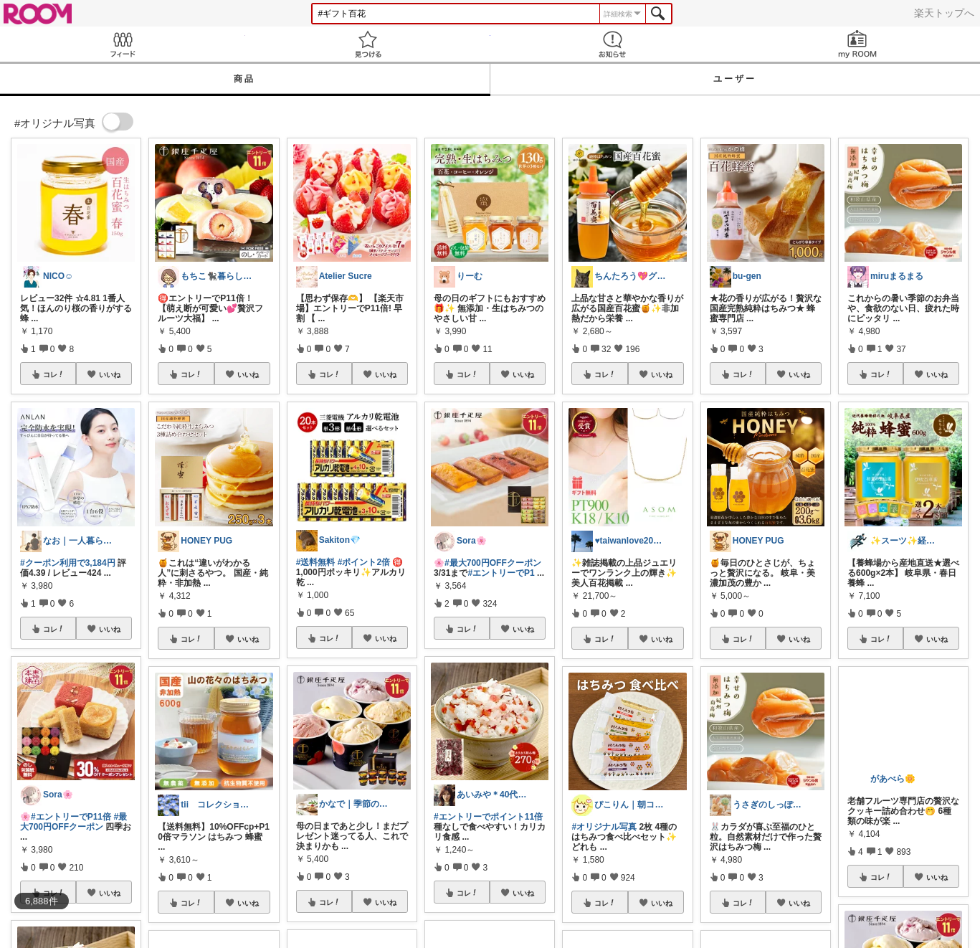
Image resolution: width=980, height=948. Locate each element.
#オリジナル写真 (604, 827)
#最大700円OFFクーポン (73, 822)
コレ (54, 374)
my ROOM (857, 44)
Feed (122, 44)
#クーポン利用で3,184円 (67, 563)
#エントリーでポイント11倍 (488, 817)
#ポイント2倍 (364, 562)
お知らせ (613, 44)
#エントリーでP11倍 (71, 817)
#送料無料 (316, 562)
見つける (367, 44)
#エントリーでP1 (500, 573)
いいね (109, 374)
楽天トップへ (944, 13)
